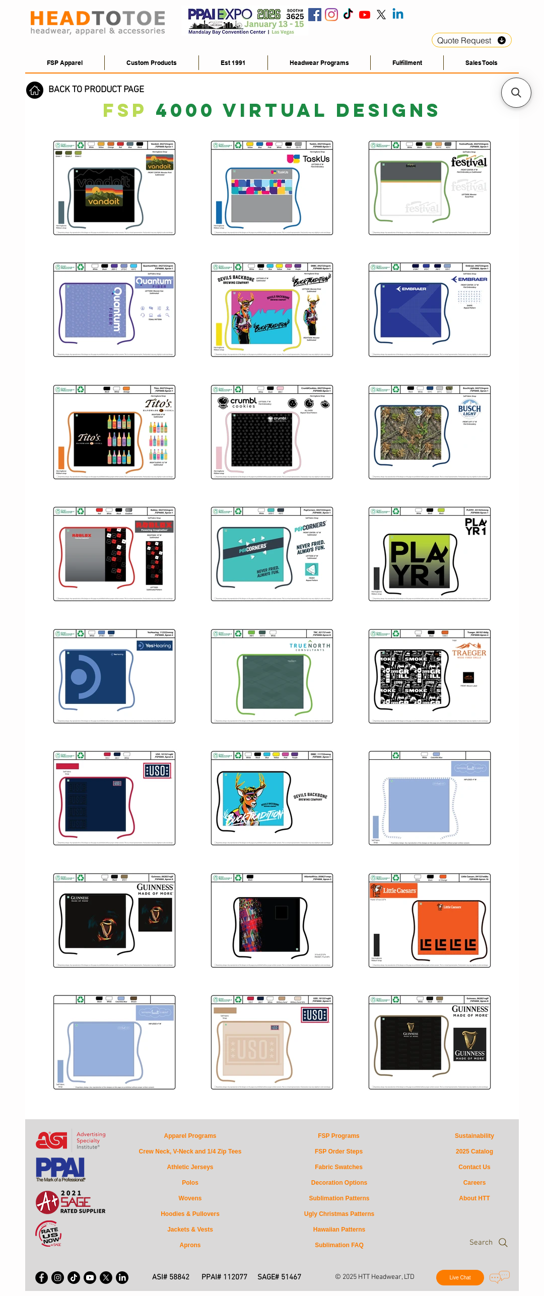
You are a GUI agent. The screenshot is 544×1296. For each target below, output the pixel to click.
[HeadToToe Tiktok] (348, 14)
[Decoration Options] (339, 1183)
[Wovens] (190, 1198)
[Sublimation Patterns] (339, 1198)
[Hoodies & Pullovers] (190, 1214)
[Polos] (190, 1183)
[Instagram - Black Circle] (57, 1277)
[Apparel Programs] (190, 1136)
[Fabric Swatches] (339, 1167)
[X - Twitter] (106, 1277)
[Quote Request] (472, 40)
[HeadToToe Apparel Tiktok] (73, 1277)
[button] (481, 62)
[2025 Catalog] (474, 1152)
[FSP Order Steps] (339, 1152)
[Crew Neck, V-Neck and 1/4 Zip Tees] (190, 1152)
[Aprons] (190, 1245)
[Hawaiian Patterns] (339, 1230)
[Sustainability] (474, 1136)
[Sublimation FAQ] (339, 1245)
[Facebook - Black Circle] (41, 1277)
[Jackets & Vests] (190, 1230)
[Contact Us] (474, 1167)
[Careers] (474, 1183)
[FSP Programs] (339, 1136)
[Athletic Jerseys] (190, 1167)
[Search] (469, 1242)
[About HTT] (474, 1198)
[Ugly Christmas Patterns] (339, 1214)
